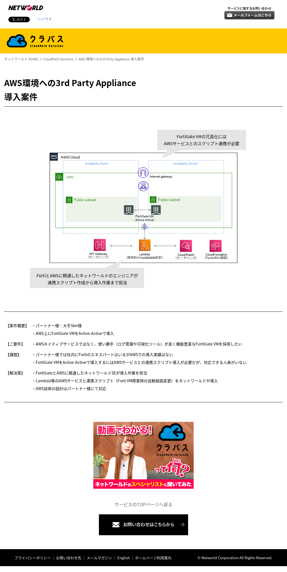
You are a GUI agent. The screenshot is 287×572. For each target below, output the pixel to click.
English (123, 557)
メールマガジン (99, 557)
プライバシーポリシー (32, 557)
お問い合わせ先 (68, 557)
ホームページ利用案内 (152, 557)
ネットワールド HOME (21, 59)
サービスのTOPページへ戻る (143, 504)
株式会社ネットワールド (25, 8)
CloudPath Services (58, 59)
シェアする (44, 19)
